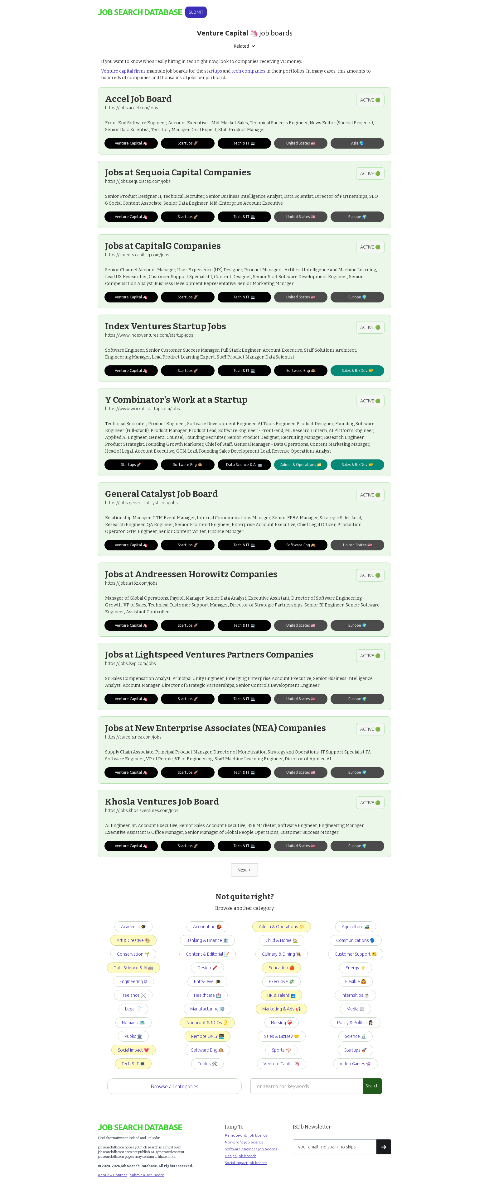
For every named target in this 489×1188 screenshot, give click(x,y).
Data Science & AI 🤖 (133, 967)
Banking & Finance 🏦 (207, 940)
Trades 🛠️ (207, 1063)
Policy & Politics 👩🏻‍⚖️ (355, 1022)
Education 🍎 (281, 967)
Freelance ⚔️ (133, 995)
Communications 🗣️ (355, 940)
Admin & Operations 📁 (281, 926)
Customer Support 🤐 (356, 954)
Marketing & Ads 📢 (281, 1008)
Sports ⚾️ (281, 1050)
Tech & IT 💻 (133, 1063)
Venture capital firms (123, 71)
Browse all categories (174, 1086)
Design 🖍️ (207, 967)
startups (213, 71)
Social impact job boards (246, 1163)
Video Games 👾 (355, 1063)
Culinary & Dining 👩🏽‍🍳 (281, 954)
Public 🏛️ (133, 1036)
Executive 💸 (281, 981)
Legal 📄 (133, 1008)
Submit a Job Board (147, 1175)
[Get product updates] (334, 1146)
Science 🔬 (355, 1036)
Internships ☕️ (355, 995)
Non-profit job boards (244, 1142)
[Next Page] (244, 870)
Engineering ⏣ (133, 981)
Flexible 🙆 (355, 981)
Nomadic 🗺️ (133, 1022)
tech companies (248, 71)
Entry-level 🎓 (207, 981)
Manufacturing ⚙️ (207, 1008)
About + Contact (112, 1175)
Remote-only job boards (246, 1135)
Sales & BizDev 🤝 (281, 1036)
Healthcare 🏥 (207, 995)
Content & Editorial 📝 (207, 954)
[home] (140, 12)
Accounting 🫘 (207, 926)
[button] (244, 46)
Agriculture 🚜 (356, 926)
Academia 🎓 (133, 926)
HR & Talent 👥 (281, 995)
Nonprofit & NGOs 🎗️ (207, 1022)
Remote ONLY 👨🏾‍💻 (207, 1036)
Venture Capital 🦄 (282, 1063)
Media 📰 (355, 1008)
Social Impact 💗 (133, 1050)
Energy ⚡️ (356, 967)
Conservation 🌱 (133, 954)
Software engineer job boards (251, 1149)
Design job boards (240, 1156)
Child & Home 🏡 (281, 940)
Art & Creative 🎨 (133, 940)
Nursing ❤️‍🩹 (281, 1022)
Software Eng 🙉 (207, 1050)
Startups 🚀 (355, 1050)
